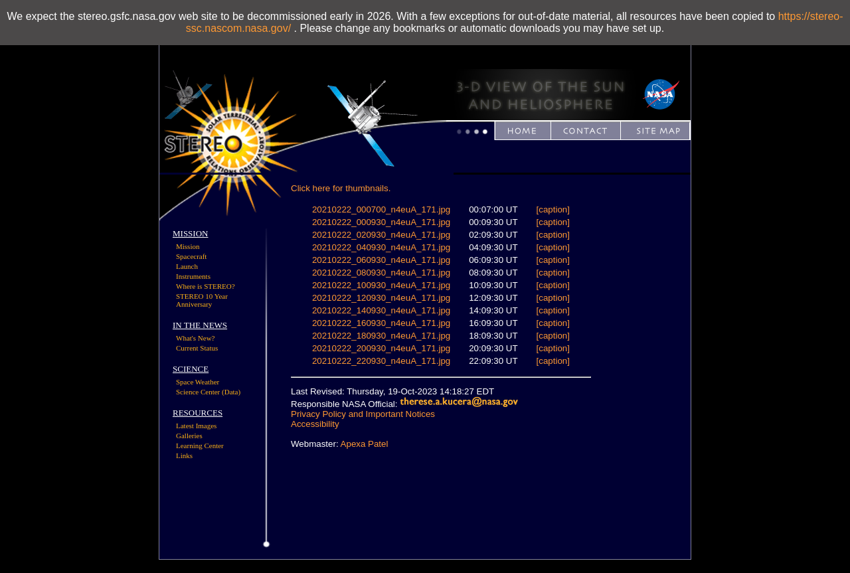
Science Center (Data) (208, 392)
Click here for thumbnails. (340, 188)
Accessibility (315, 424)
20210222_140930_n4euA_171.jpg (381, 310)
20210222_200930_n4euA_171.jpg (381, 348)
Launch (187, 266)
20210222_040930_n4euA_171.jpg (381, 247)
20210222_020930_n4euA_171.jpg (381, 235)
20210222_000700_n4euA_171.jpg (381, 209)
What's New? (195, 338)
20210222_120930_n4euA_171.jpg (381, 298)
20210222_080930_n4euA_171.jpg (381, 273)
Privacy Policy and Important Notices (363, 414)
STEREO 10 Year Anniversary (202, 300)
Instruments (193, 276)
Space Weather (197, 382)
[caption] (553, 209)
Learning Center (200, 446)
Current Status (197, 348)
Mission (187, 246)
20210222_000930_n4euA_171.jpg (381, 222)
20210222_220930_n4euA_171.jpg (381, 361)
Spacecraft (191, 256)
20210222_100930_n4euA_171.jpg (381, 285)
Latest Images (196, 426)
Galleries (189, 436)
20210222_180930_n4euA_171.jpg (381, 336)
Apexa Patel (364, 444)
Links (184, 455)
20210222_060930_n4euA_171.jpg (381, 260)
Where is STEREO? (205, 286)
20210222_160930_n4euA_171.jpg (381, 323)
